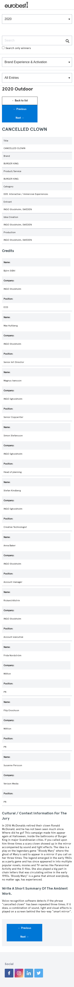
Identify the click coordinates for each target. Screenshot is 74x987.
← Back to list (20, 100)
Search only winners (16, 48)
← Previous (19, 109)
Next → (20, 117)
